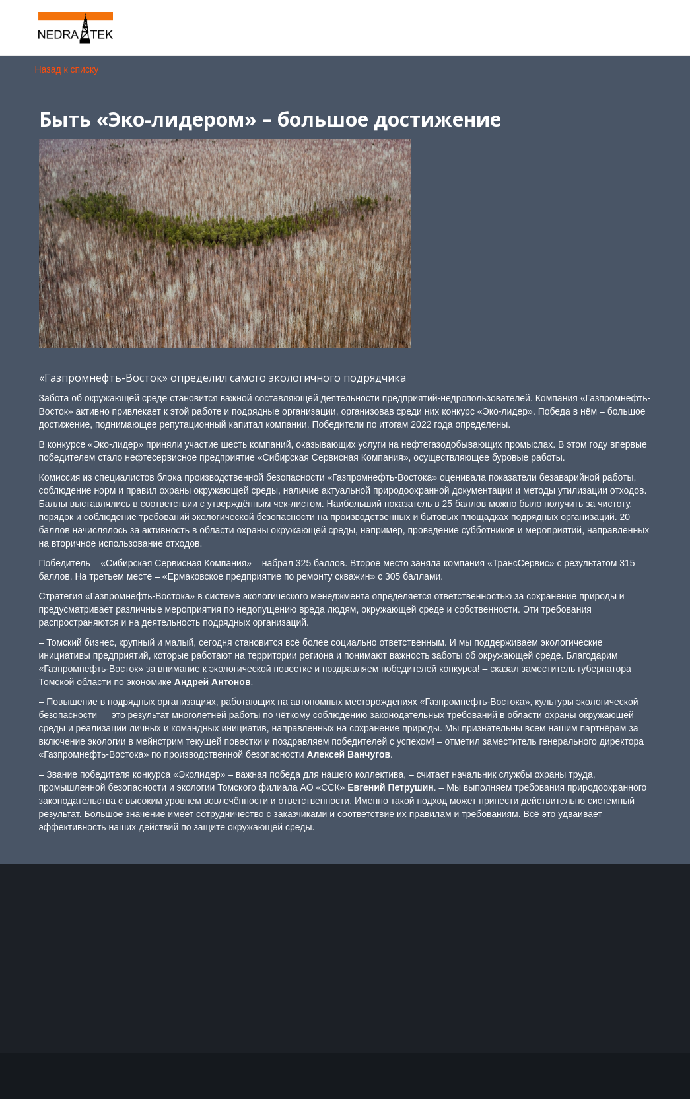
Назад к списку (67, 69)
